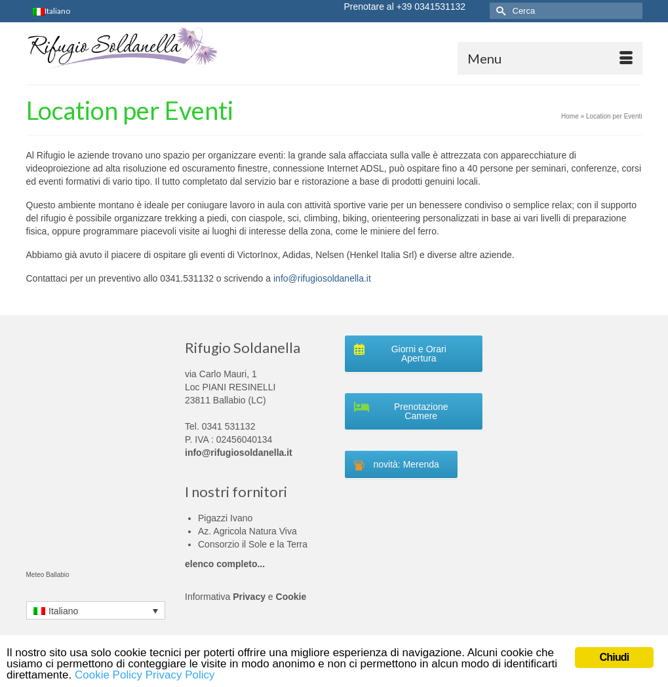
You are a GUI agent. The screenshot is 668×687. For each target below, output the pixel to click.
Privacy (249, 596)
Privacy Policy (180, 675)
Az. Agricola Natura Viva (247, 531)
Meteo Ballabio (47, 574)
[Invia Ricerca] (499, 11)
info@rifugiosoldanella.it (322, 278)
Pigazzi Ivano (225, 518)
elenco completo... (225, 564)
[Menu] (550, 58)
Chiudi (614, 657)
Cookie (291, 596)
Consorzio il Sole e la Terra (252, 544)
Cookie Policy (108, 675)
